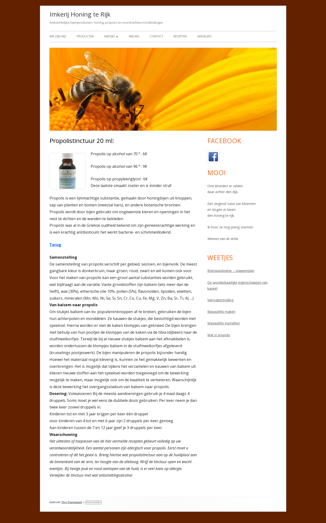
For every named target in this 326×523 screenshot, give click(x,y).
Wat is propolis (218, 335)
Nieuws (134, 36)
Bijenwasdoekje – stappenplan (230, 270)
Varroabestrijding (220, 300)
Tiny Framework (72, 502)
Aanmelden (93, 502)
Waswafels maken (221, 311)
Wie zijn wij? (57, 36)
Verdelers (204, 36)
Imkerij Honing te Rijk (80, 14)
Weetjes (109, 36)
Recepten (180, 36)
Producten (85, 36)
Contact (156, 36)
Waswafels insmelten (223, 323)
